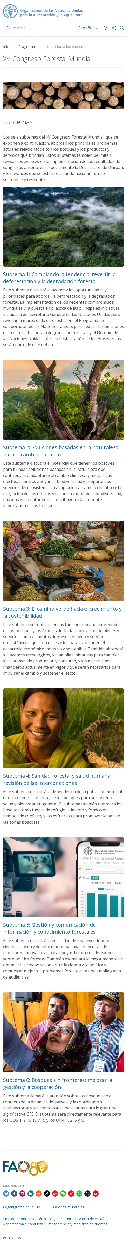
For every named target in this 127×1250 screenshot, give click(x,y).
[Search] (120, 28)
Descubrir (16, 28)
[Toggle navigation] (117, 75)
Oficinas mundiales (69, 1207)
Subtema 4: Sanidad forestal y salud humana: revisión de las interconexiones (57, 779)
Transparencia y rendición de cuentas (76, 1224)
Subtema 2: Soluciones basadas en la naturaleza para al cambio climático (60, 451)
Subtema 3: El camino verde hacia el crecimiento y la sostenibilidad (62, 612)
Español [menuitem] (86, 28)
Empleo (9, 1218)
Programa (26, 47)
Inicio (7, 47)
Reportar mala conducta (23, 1224)
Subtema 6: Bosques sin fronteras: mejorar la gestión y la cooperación (57, 1083)
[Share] (112, 28)
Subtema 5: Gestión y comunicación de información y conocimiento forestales (49, 928)
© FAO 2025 (12, 1238)
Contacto (26, 1218)
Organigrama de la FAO (22, 1207)
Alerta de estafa (92, 1218)
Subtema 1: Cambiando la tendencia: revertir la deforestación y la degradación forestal (59, 278)
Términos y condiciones (56, 1218)
